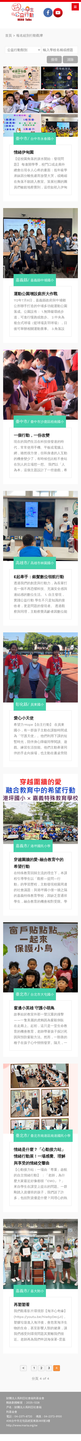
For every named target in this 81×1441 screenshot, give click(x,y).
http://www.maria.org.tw (22, 1425)
